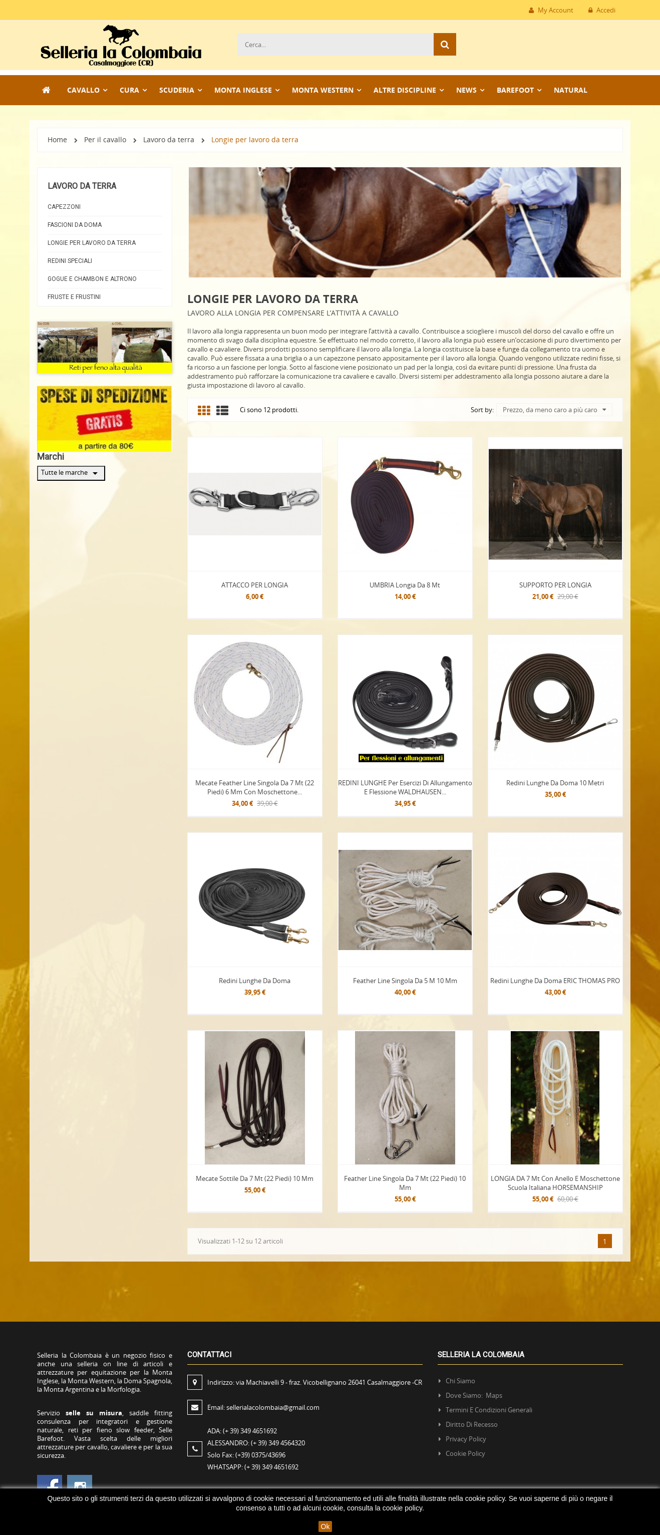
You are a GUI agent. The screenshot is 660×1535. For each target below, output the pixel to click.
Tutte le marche (71, 473)
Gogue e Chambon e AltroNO (92, 278)
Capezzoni (64, 206)
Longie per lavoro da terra (92, 242)
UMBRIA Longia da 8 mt (405, 584)
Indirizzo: (315, 1382)
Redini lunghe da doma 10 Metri (555, 782)
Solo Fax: (246, 1454)
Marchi (50, 456)
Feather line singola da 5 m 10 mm (405, 980)
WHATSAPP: (252, 1466)
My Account (551, 10)
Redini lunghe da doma (254, 980)
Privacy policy (466, 1438)
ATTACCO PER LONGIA (254, 584)
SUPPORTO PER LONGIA (555, 584)
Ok (325, 1526)
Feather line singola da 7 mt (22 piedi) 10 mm (405, 1183)
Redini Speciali (70, 260)
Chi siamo (460, 1380)
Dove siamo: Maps (475, 1395)
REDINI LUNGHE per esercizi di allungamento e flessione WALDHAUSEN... (405, 787)
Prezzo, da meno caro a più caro (554, 409)
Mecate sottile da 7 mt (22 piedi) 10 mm (254, 1178)
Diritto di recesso (472, 1424)
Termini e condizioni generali (489, 1409)
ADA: (242, 1430)
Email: (263, 1407)
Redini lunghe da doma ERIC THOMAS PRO (555, 980)
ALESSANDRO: (257, 1442)
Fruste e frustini (74, 296)
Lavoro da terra (82, 186)
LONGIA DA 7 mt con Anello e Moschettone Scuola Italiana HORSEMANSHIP (555, 1183)
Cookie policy (465, 1453)
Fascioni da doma (75, 224)
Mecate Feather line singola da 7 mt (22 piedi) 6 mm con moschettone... (254, 787)
